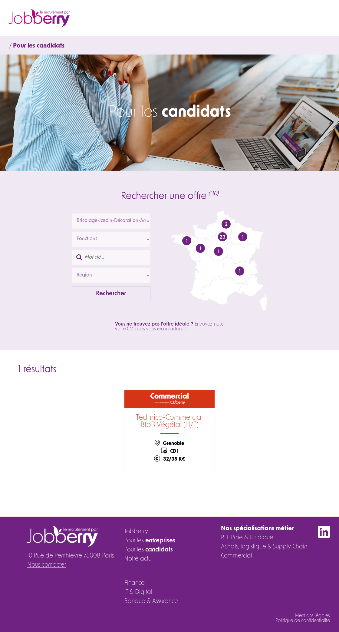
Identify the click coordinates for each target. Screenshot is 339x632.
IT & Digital (138, 592)
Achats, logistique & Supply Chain (264, 547)
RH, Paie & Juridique (247, 538)
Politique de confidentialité (302, 620)
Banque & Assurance (151, 601)
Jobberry (136, 532)
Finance (134, 583)
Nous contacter (46, 565)
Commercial (236, 556)
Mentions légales (312, 616)
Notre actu (137, 559)
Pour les (149, 541)
